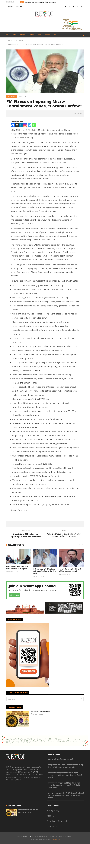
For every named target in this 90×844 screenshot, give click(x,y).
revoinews (12, 97)
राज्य (22, 2)
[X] (17, 125)
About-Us (51, 815)
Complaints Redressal (57, 821)
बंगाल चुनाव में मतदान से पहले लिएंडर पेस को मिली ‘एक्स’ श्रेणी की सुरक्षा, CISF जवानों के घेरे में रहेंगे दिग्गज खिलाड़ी (64, 785)
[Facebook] (13, 125)
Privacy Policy (53, 810)
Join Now (14, 595)
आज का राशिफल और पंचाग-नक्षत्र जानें (40, 712)
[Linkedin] (21, 125)
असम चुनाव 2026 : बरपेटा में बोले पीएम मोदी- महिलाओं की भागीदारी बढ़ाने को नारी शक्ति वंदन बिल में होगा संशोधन (66, 795)
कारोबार (32, 35)
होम (7, 35)
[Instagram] (25, 125)
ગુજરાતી (10, 7)
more (78, 114)
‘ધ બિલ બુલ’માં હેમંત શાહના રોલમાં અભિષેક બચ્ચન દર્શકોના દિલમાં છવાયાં (64, 534)
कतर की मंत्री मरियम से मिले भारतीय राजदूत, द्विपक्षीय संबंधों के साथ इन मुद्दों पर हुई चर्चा (17, 567)
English (19, 7)
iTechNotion (55, 840)
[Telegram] (29, 125)
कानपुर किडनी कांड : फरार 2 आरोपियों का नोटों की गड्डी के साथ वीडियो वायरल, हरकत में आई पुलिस (41, 2)
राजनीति (47, 35)
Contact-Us (52, 826)
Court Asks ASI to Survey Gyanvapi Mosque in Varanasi (25, 534)
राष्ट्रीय (14, 35)
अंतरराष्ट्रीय (22, 35)
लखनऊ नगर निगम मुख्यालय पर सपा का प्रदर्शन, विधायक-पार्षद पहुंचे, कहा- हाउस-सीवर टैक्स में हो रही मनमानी (65, 775)
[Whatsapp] (34, 125)
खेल (55, 35)
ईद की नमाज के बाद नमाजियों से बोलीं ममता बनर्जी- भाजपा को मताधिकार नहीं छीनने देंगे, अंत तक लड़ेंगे (45, 571)
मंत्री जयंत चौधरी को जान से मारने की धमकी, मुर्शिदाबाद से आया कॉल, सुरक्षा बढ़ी (70, 570)
